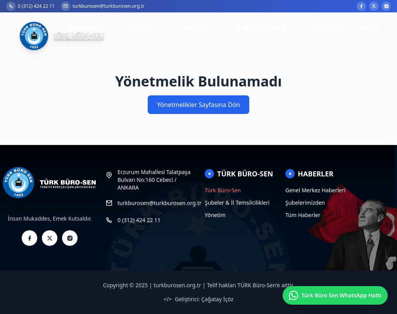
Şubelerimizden (305, 202)
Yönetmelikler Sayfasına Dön (198, 104)
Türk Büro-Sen (223, 190)
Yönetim (215, 215)
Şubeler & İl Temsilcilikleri (237, 202)
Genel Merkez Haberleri (315, 190)
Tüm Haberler (302, 215)
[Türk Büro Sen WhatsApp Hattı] (335, 295)
